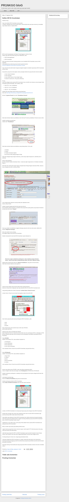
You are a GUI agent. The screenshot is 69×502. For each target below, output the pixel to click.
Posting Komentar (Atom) (26, 498)
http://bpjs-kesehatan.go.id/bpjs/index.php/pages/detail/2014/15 (20, 92)
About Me (12, 10)
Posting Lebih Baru (7, 494)
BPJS (6, 451)
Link (18, 10)
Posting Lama (41, 494)
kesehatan (10, 451)
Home (5, 10)
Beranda (25, 494)
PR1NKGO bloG (12, 5)
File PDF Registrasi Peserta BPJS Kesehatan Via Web (13, 65)
